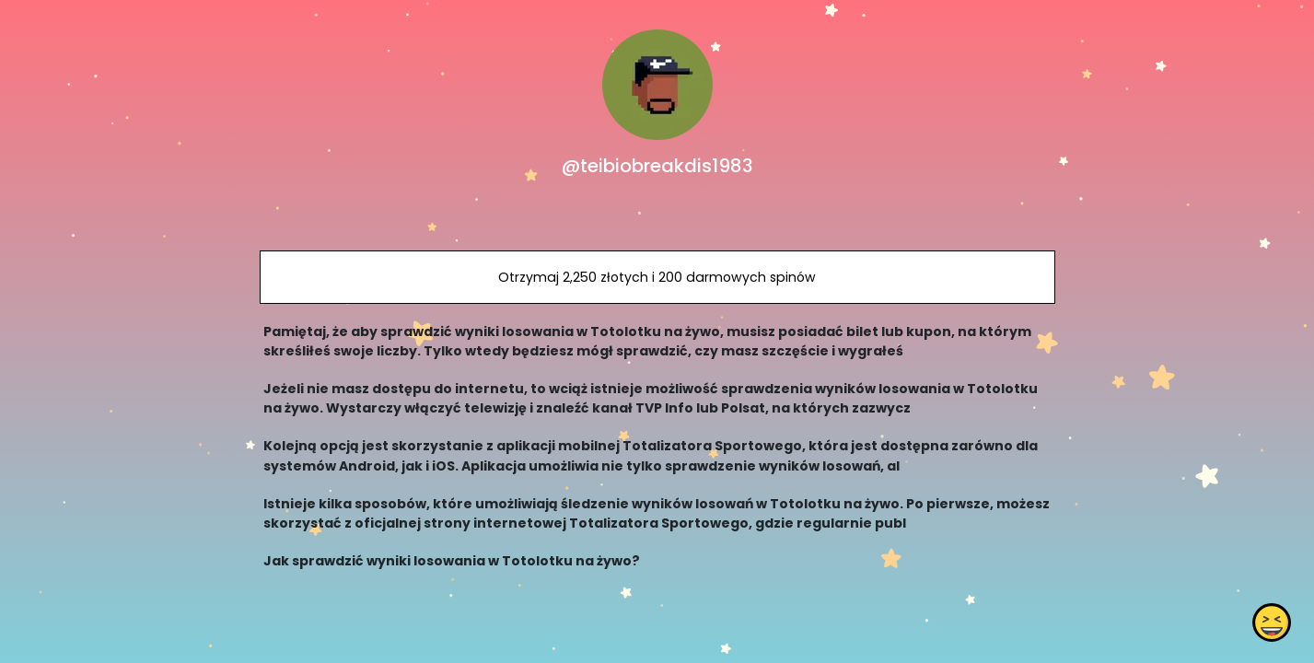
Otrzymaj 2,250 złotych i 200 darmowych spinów (657, 277)
